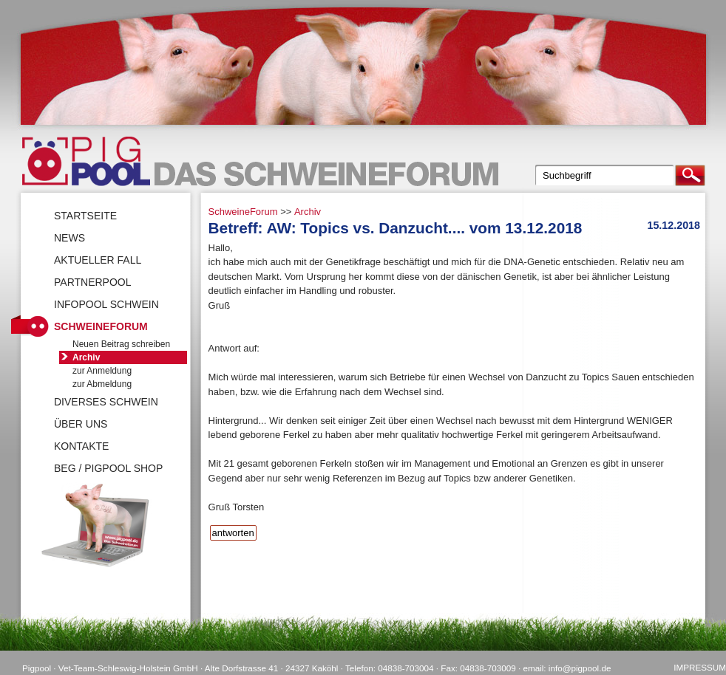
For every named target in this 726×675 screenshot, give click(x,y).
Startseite (85, 216)
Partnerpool (93, 282)
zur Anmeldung (102, 371)
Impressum (700, 667)
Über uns (80, 424)
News (69, 238)
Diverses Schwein (106, 402)
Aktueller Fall (97, 260)
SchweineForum (243, 211)
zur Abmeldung (102, 384)
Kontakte (81, 446)
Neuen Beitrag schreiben (121, 344)
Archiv (307, 211)
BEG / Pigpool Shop (108, 468)
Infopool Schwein (106, 304)
